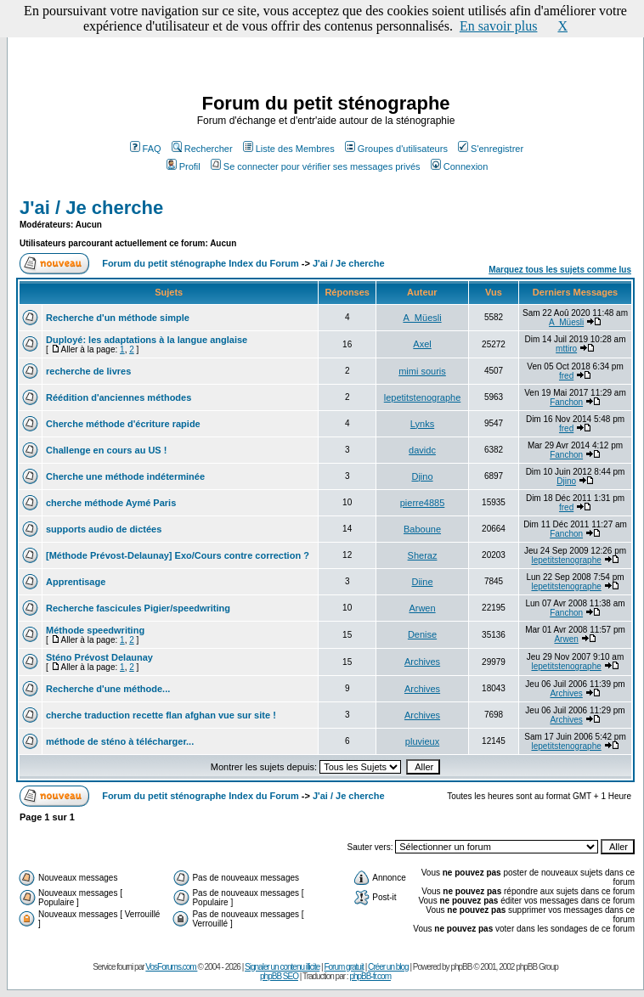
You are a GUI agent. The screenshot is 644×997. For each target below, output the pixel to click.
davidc (422, 450)
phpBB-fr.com (370, 976)
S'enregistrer (490, 149)
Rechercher (202, 149)
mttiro (566, 348)
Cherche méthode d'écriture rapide (123, 424)
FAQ (145, 149)
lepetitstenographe (422, 397)
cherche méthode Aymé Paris (111, 503)
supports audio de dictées (103, 529)
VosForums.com (171, 967)
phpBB (461, 967)
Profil (184, 166)
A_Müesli (422, 318)
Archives (422, 661)
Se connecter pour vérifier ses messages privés (316, 166)
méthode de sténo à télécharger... (120, 741)
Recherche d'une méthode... (108, 689)
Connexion (460, 166)
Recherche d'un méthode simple (117, 318)
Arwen (422, 608)
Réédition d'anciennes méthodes (118, 397)
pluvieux (422, 741)
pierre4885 (422, 503)
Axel (422, 344)
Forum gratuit (343, 967)
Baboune (422, 529)
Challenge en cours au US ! (106, 450)
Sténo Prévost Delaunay (99, 657)
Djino (421, 476)
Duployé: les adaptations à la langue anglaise (146, 340)
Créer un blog (388, 967)
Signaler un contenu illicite (282, 967)
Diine (421, 582)
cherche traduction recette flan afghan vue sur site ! (161, 715)
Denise (422, 634)
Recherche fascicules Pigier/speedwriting (138, 608)
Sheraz (423, 555)
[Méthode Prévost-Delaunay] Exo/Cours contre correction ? (177, 555)
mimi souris (422, 371)
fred (566, 375)
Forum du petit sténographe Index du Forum (200, 263)
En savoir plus (499, 26)
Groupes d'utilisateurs (396, 149)
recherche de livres (88, 371)
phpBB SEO (279, 976)
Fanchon (566, 402)
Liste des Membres (289, 149)
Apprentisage (75, 582)
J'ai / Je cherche (91, 207)
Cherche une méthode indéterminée (125, 476)
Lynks (422, 424)
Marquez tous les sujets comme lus (560, 269)
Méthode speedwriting (95, 630)
